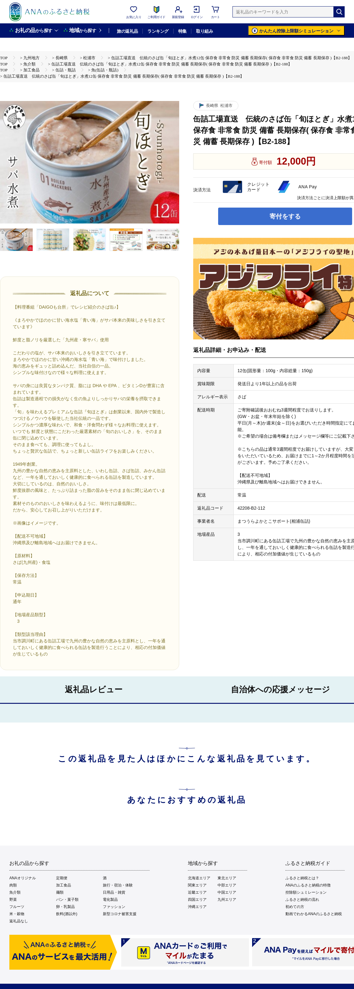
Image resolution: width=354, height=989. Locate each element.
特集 (182, 31)
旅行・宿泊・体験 (118, 885)
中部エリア (227, 885)
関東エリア (197, 885)
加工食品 (63, 885)
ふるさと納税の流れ (302, 899)
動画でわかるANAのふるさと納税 (313, 914)
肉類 (13, 885)
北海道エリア (199, 878)
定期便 (61, 878)
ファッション (114, 907)
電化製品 (110, 899)
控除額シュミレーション (306, 892)
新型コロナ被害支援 (119, 914)
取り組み (204, 31)
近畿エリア (197, 892)
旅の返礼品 (127, 31)
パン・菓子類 (67, 899)
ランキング (157, 31)
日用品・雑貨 (114, 892)
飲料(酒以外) (66, 914)
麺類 (60, 892)
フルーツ (16, 907)
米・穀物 (16, 914)
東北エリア (227, 878)
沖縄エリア (197, 907)
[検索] (339, 11)
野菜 (13, 899)
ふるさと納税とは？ (302, 878)
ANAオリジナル (22, 878)
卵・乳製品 (65, 907)
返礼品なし (18, 921)
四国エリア (197, 899)
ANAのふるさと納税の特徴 (308, 885)
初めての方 (294, 907)
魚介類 (15, 892)
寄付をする (285, 216)
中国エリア (227, 892)
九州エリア (227, 899)
